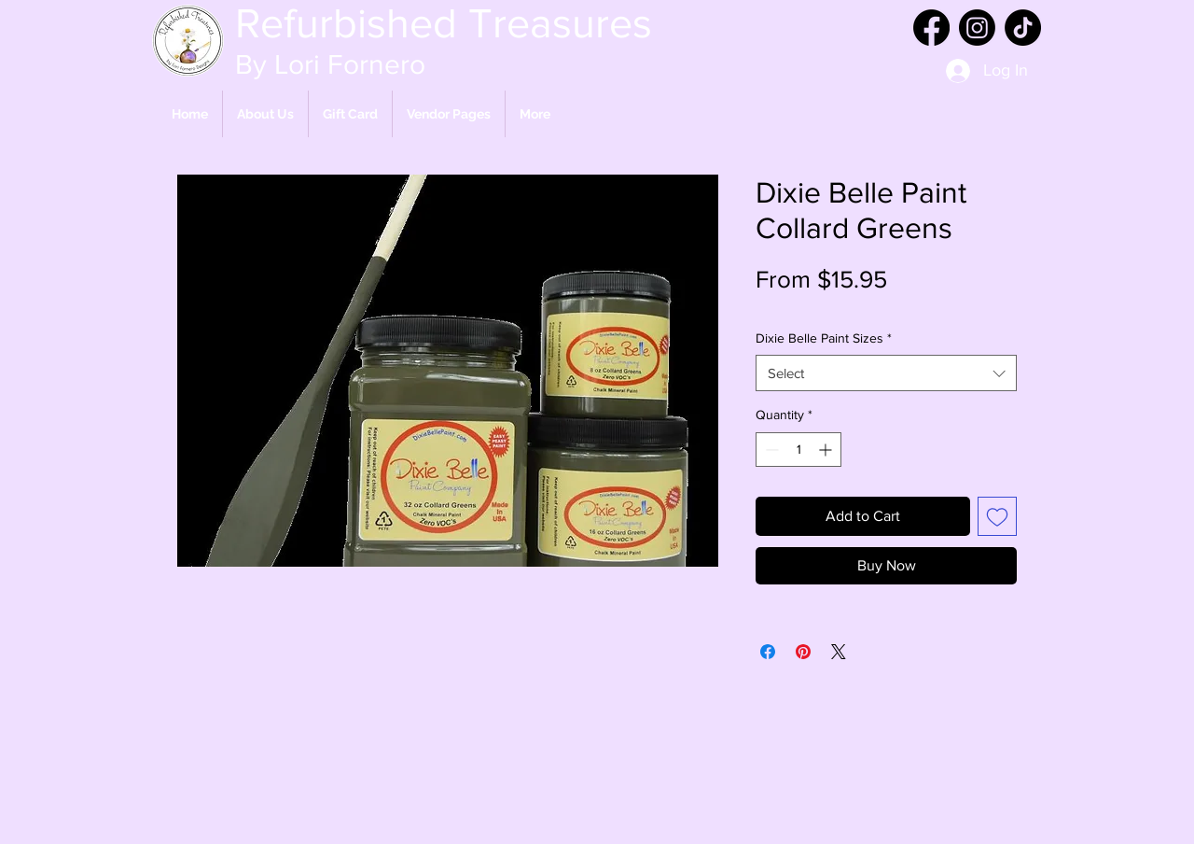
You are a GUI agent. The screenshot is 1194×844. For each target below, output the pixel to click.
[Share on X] (838, 651)
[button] (449, 114)
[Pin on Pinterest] (803, 651)
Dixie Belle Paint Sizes (824, 338)
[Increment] (827, 449)
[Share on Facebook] (768, 651)
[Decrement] (770, 449)
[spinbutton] (798, 449)
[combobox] (886, 373)
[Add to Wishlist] (997, 516)
